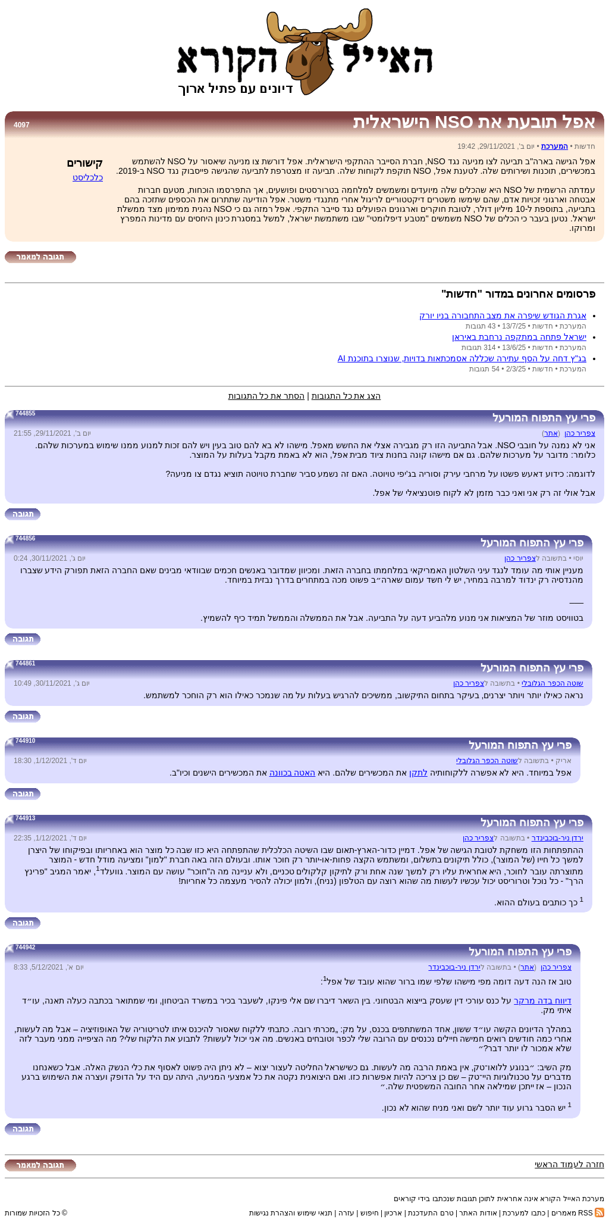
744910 (25, 740)
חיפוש (369, 1213)
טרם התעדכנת (430, 1213)
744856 (25, 538)
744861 (25, 663)
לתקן (418, 772)
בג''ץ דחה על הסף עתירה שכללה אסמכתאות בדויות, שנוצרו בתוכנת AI (462, 358)
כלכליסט (88, 177)
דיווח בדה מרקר (543, 1000)
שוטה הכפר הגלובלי (552, 683)
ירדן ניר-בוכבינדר (557, 838)
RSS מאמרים (577, 1213)
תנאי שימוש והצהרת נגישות (290, 1213)
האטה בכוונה (292, 772)
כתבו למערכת (524, 1213)
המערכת (554, 146)
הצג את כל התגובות (346, 396)
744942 (25, 947)
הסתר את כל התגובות (266, 396)
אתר (551, 433)
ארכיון (393, 1213)
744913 (25, 818)
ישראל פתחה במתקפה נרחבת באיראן (519, 337)
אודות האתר (478, 1213)
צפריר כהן (579, 433)
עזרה (346, 1213)
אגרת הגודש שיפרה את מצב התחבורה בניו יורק (502, 315)
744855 (25, 413)
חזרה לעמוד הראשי (569, 1164)
